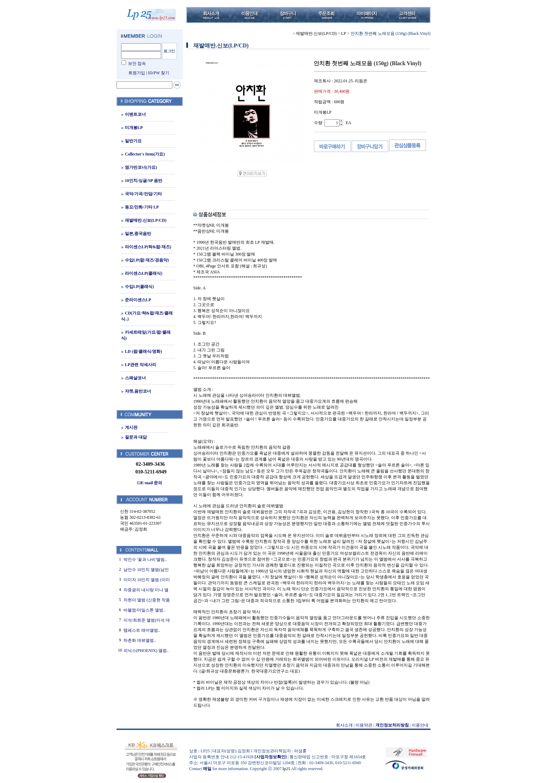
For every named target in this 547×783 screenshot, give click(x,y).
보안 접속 (137, 63)
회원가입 (136, 72)
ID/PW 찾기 (158, 72)
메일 (207, 768)
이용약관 (363, 725)
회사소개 (344, 725)
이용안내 (420, 725)
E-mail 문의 (150, 482)
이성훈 (300, 750)
